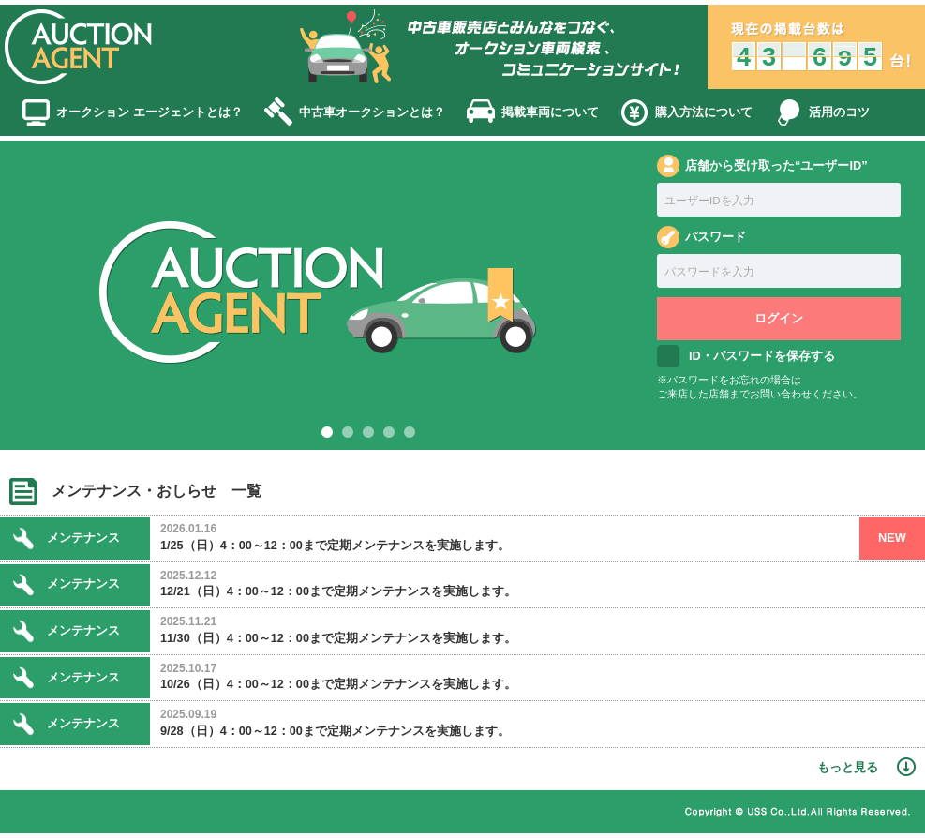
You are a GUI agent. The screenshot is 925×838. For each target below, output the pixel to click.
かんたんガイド (355, 813)
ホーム (51, 813)
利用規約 (128, 813)
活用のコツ (839, 112)
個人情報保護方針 (233, 813)
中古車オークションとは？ (372, 112)
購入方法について (704, 112)
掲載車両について (550, 112)
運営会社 (615, 813)
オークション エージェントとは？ (149, 112)
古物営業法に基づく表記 (494, 813)
